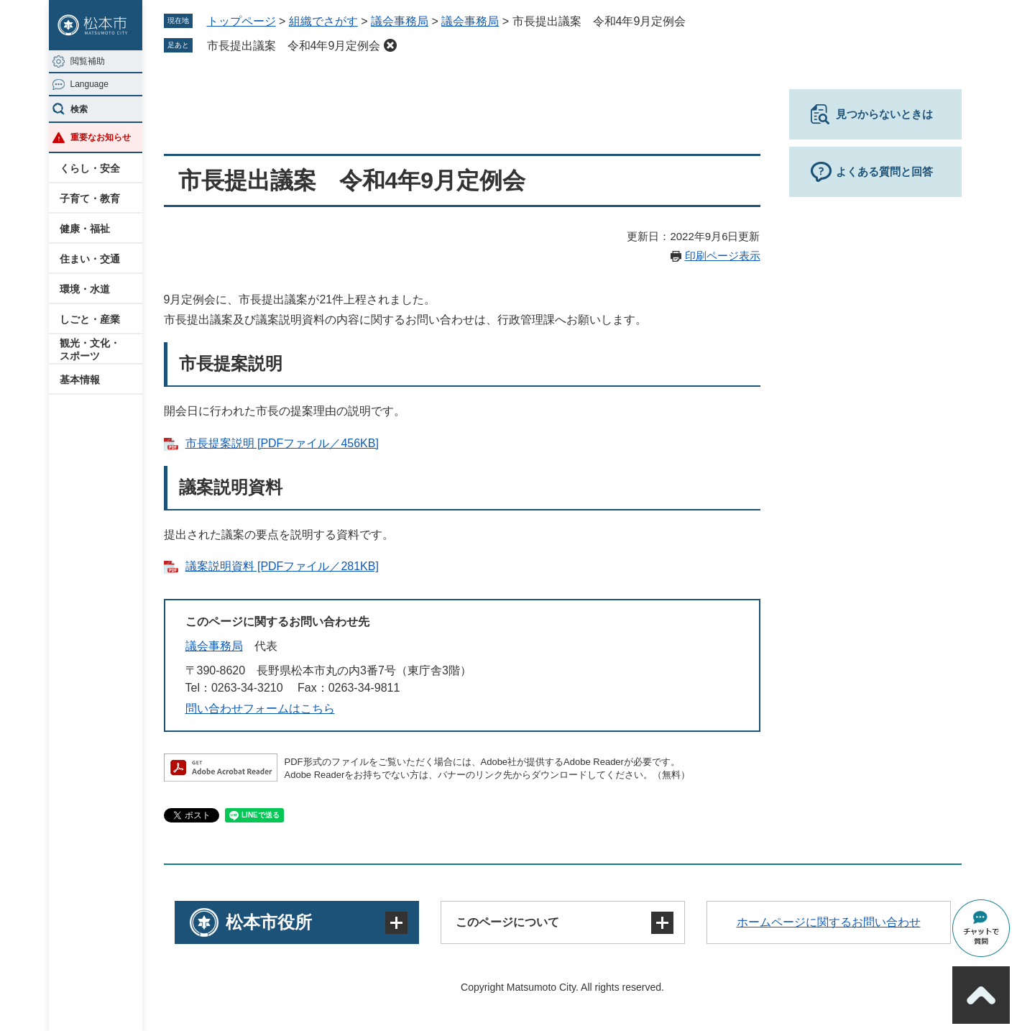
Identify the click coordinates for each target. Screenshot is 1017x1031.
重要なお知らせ (100, 137)
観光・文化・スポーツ (90, 349)
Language (89, 84)
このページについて (507, 922)
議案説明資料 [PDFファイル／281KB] (282, 566)
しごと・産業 (90, 319)
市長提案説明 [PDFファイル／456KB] (282, 443)
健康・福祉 (85, 228)
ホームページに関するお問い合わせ (829, 922)
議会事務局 (399, 21)
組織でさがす (323, 21)
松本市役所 (269, 922)
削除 (390, 45)
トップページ (241, 21)
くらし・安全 (90, 168)
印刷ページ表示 (722, 255)
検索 (79, 109)
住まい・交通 (90, 259)
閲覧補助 (87, 61)
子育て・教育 (90, 198)
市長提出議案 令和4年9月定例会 (294, 46)
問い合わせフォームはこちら (260, 708)
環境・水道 (85, 289)
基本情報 (80, 379)
